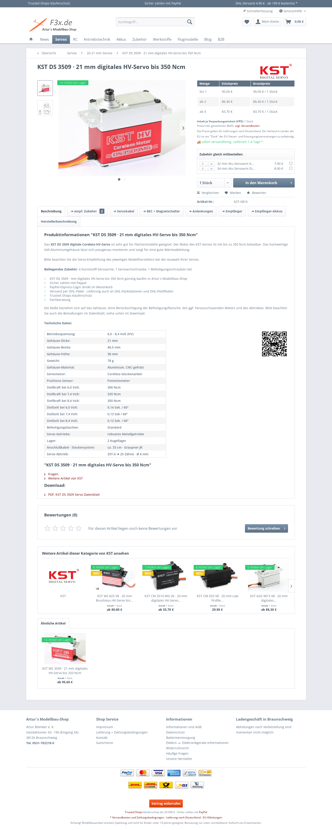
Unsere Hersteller (179, 759)
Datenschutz (175, 732)
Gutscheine (104, 743)
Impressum (104, 727)
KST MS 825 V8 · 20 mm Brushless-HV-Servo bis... (114, 598)
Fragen (51, 474)
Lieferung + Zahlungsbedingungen (122, 732)
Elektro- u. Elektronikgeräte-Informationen (197, 743)
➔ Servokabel (123, 211)
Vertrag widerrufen (166, 803)
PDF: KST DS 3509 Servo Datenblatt (72, 494)
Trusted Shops (134, 812)
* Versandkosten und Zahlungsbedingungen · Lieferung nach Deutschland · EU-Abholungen (166, 817)
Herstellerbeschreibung (59, 221)
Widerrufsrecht (177, 748)
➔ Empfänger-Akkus (266, 211)
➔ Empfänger (232, 211)
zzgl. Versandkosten (247, 126)
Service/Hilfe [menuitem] (291, 11)
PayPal (203, 812)
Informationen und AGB (183, 727)
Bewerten (256, 193)
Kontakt (101, 737)
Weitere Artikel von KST (63, 478)
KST (63, 596)
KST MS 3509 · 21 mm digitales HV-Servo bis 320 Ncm (65, 670)
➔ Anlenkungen (201, 211)
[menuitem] (155, 21)
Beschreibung (51, 211)
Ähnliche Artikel (53, 623)
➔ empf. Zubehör (87, 211)
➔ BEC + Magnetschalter (161, 211)
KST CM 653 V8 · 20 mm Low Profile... (217, 598)
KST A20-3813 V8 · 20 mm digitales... (269, 598)
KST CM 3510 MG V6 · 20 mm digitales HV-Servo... (166, 598)
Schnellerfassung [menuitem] (258, 11)
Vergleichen (208, 193)
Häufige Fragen (177, 753)
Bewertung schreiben (266, 527)
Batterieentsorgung (180, 737)
